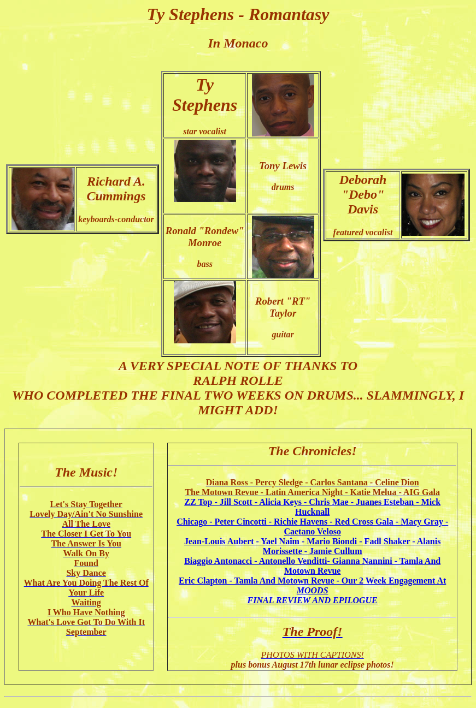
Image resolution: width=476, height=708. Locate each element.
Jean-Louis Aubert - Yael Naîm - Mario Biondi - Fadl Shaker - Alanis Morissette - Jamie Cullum (312, 546)
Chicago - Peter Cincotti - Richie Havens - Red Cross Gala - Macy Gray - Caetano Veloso (312, 526)
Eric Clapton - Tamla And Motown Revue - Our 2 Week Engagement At (312, 585)
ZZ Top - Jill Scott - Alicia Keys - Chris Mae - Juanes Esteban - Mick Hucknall (312, 506)
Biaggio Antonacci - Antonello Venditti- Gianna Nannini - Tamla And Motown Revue (312, 565)
